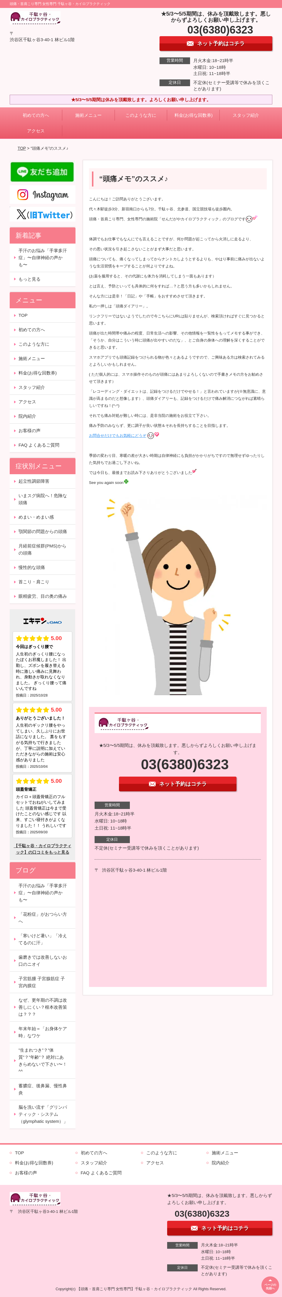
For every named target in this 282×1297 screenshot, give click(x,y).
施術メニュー (88, 115)
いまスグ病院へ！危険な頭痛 (43, 499)
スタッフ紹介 (246, 115)
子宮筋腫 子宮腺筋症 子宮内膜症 (42, 982)
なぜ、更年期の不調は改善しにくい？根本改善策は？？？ (43, 1007)
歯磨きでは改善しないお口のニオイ (43, 961)
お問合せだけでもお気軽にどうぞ (117, 435)
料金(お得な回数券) (193, 115)
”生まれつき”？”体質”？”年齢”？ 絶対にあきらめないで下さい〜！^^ (43, 1061)
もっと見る (30, 279)
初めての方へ (36, 115)
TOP (22, 148)
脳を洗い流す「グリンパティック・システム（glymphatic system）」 (43, 1114)
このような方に (140, 115)
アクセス (36, 130)
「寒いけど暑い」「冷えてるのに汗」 (43, 939)
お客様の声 (30, 430)
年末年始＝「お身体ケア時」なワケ (43, 1032)
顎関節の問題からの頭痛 (43, 531)
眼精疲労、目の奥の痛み (43, 596)
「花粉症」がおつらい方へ (43, 918)
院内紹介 (27, 416)
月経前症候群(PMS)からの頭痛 (42, 549)
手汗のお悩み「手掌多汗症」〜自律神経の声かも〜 (43, 257)
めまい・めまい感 (36, 517)
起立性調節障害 (34, 481)
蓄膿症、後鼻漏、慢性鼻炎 (43, 1089)
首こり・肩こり (34, 581)
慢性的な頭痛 (32, 567)
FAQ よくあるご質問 (39, 444)
